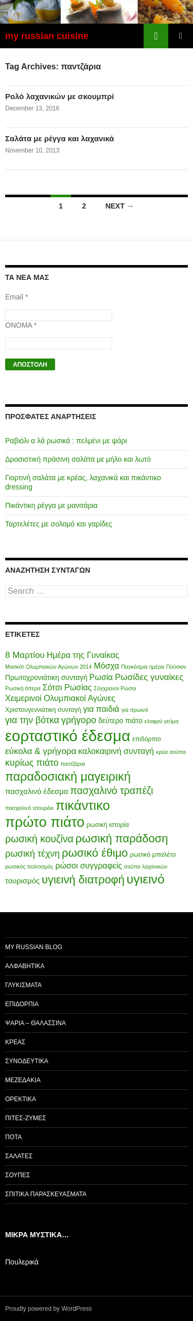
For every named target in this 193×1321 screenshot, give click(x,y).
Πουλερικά (22, 1262)
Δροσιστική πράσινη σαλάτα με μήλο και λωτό (78, 459)
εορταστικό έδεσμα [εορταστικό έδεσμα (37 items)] (67, 735)
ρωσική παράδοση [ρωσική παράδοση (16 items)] (122, 838)
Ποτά (13, 1137)
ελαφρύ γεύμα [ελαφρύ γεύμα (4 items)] (162, 721)
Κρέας (15, 1042)
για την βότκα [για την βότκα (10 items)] (32, 720)
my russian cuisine (47, 36)
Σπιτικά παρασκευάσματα (45, 1194)
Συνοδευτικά (26, 1061)
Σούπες (17, 1175)
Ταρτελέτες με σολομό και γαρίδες (58, 524)
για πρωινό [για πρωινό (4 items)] (134, 710)
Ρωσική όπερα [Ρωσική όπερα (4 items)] (23, 688)
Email (16, 297)
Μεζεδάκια (23, 1080)
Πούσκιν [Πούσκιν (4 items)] (176, 667)
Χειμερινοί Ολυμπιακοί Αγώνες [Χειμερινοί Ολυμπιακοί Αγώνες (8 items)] (60, 698)
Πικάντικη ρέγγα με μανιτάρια (51, 505)
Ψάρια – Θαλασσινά (35, 1023)
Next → (120, 206)
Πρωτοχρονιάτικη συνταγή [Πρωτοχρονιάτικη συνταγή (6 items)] (46, 677)
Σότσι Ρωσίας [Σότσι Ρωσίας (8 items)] (67, 687)
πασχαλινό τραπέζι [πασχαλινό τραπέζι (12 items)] (111, 790)
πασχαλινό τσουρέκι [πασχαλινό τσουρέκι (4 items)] (29, 808)
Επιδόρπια (22, 1004)
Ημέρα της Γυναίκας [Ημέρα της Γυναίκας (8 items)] (83, 655)
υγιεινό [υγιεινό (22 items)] (146, 879)
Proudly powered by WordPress (48, 1308)
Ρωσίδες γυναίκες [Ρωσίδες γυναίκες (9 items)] (149, 677)
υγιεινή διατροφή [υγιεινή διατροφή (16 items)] (83, 879)
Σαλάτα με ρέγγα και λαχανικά (59, 138)
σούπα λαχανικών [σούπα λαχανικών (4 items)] (145, 866)
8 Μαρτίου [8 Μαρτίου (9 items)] (25, 655)
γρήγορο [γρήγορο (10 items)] (78, 720)
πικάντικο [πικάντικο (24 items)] (83, 805)
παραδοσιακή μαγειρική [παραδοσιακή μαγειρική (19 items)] (68, 776)
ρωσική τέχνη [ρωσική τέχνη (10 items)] (32, 853)
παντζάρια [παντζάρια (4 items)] (73, 764)
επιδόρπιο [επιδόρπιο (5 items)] (146, 739)
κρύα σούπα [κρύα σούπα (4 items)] (171, 752)
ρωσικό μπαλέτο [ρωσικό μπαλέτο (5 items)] (153, 854)
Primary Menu (180, 36)
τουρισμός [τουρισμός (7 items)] (22, 881)
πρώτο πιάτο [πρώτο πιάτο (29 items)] (44, 822)
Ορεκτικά (20, 1099)
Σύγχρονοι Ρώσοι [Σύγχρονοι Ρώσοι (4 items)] (115, 688)
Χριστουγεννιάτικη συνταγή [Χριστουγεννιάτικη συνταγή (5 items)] (43, 709)
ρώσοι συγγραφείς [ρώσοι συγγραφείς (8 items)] (88, 865)
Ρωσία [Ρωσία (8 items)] (101, 677)
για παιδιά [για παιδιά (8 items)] (101, 709)
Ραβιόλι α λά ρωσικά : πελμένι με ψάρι (66, 441)
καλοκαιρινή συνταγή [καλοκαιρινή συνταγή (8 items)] (116, 751)
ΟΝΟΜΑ (21, 325)
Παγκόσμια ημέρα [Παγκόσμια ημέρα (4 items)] (142, 667)
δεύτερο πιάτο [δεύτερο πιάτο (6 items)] (120, 720)
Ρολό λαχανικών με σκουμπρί (59, 96)
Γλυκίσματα (23, 985)
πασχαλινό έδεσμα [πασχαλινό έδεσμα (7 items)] (36, 791)
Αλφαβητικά (25, 966)
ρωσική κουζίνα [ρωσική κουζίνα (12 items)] (39, 838)
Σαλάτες (18, 1156)
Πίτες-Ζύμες (25, 1118)
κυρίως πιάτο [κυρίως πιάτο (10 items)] (32, 763)
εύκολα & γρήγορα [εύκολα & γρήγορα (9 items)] (40, 751)
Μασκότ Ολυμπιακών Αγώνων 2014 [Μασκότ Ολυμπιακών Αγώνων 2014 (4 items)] (48, 667)
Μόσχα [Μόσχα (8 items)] (106, 666)
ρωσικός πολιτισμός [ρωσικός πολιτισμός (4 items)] (29, 866)
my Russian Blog (33, 947)
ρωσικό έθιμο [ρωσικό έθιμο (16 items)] (95, 852)
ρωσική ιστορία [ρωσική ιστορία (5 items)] (107, 824)
